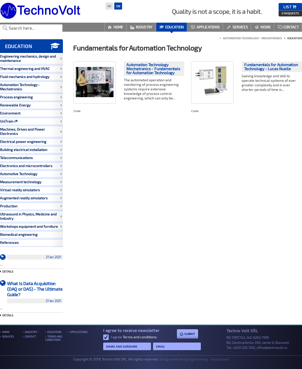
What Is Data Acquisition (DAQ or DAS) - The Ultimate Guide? (35, 292)
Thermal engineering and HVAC (31, 68)
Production (31, 206)
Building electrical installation (31, 149)
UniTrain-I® (31, 121)
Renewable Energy (31, 105)
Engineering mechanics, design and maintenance (31, 58)
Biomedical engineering (18, 234)
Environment (31, 113)
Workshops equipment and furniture (31, 226)
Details (7, 271)
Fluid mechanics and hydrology (31, 77)
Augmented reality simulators (31, 198)
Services (237, 27)
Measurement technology (31, 182)
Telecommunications (31, 158)
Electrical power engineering (31, 141)
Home (115, 27)
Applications (205, 27)
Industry (141, 27)
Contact (288, 27)
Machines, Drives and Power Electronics (31, 131)
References (9, 242)
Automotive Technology (31, 174)
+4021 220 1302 (244, 348)
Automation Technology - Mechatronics (31, 87)
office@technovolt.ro (272, 348)
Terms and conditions (53, 338)
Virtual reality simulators (31, 190)
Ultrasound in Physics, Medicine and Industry (31, 216)
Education (171, 27)
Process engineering (31, 97)
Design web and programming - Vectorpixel (194, 359)
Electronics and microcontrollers (31, 166)
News (263, 27)
